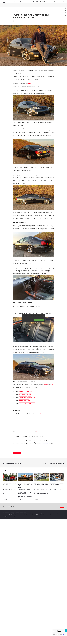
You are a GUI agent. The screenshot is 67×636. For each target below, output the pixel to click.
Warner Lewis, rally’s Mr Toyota (25, 403)
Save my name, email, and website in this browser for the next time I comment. (29, 436)
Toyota (29, 83)
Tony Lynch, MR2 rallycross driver (25, 391)
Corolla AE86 (46, 384)
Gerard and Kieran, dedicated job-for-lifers (27, 397)
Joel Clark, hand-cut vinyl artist (25, 394)
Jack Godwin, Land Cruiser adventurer (26, 390)
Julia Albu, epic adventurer (24, 399)
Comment (15, 416)
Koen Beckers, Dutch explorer (25, 393)
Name (14, 431)
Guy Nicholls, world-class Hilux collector (27, 402)
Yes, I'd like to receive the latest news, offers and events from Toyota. (27, 446)
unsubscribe (24, 448)
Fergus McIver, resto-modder (25, 400)
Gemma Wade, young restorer (25, 396)
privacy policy (46, 443)
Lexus (20, 83)
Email (35, 431)
